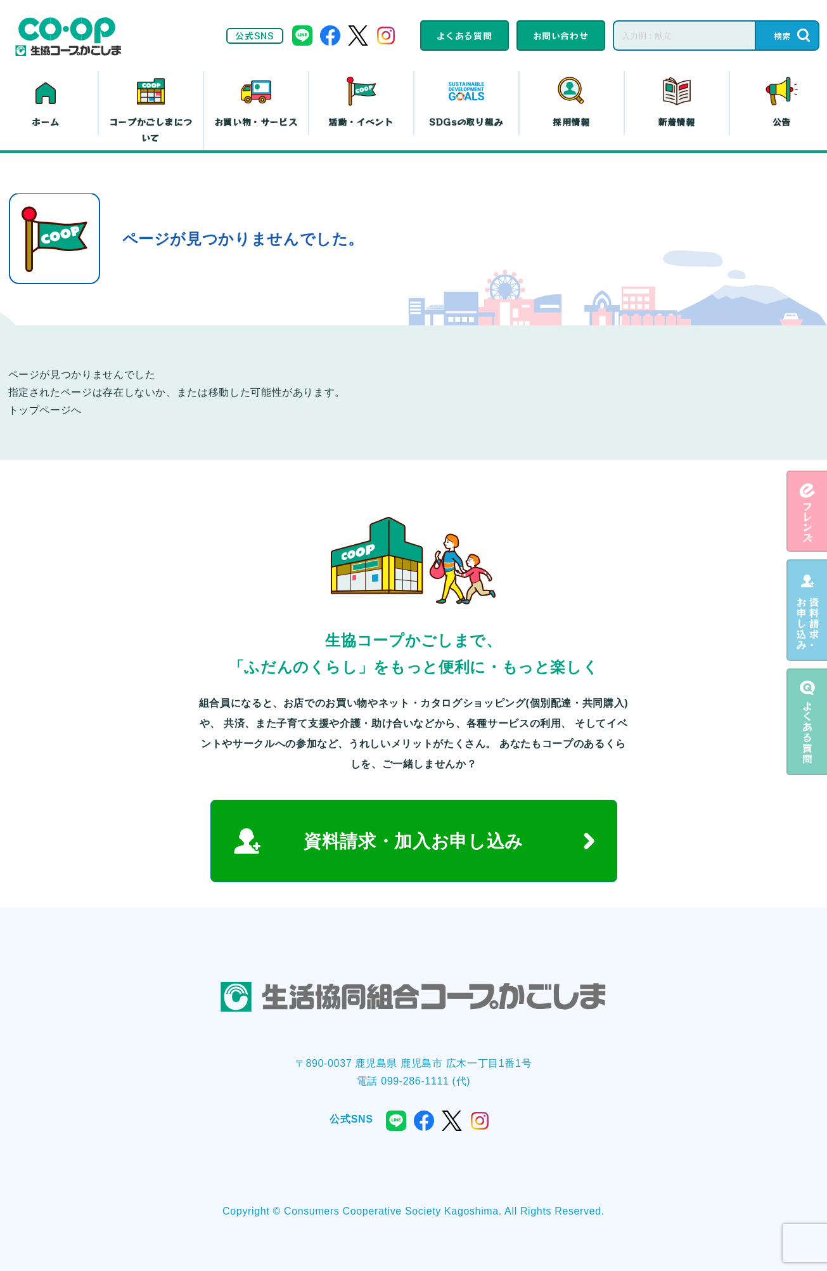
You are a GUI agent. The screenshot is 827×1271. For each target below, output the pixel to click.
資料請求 (806, 610)
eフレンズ (806, 511)
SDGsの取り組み (466, 121)
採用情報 (571, 121)
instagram (386, 35)
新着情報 (676, 121)
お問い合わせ (561, 35)
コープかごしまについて (151, 129)
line (302, 35)
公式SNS (254, 35)
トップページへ (45, 410)
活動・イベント (360, 121)
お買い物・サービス (256, 121)
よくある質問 (464, 35)
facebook (330, 35)
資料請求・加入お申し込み (413, 841)
